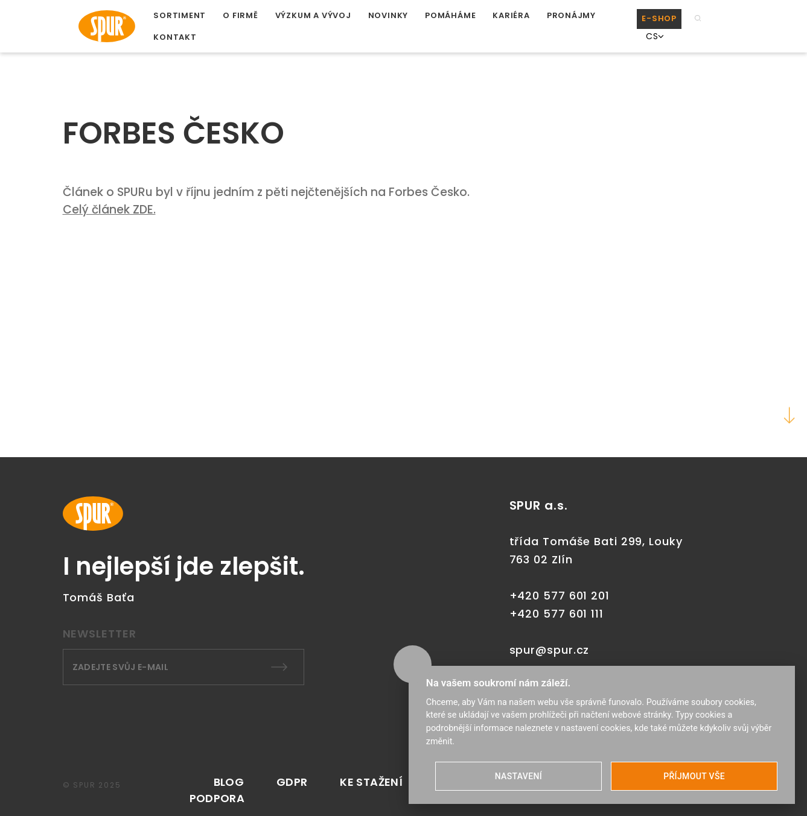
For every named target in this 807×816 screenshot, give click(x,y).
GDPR (291, 781)
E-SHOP (659, 18)
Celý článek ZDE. (109, 209)
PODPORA (217, 798)
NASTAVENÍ (518, 776)
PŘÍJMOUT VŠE (694, 776)
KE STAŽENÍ (371, 781)
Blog (229, 781)
